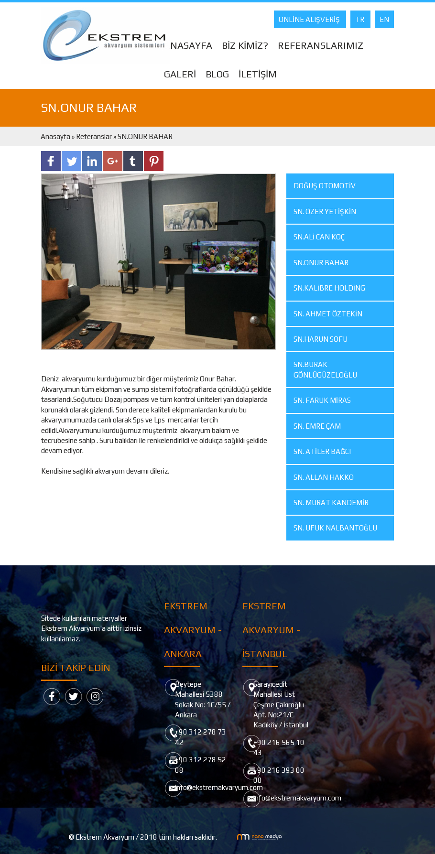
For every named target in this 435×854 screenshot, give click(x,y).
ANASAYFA (188, 45)
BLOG (217, 73)
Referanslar (94, 136)
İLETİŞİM (258, 73)
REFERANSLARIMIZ (320, 45)
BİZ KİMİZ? (245, 45)
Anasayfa (56, 136)
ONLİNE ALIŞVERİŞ (310, 19)
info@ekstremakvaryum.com (219, 787)
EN (384, 19)
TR (360, 19)
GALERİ (180, 73)
